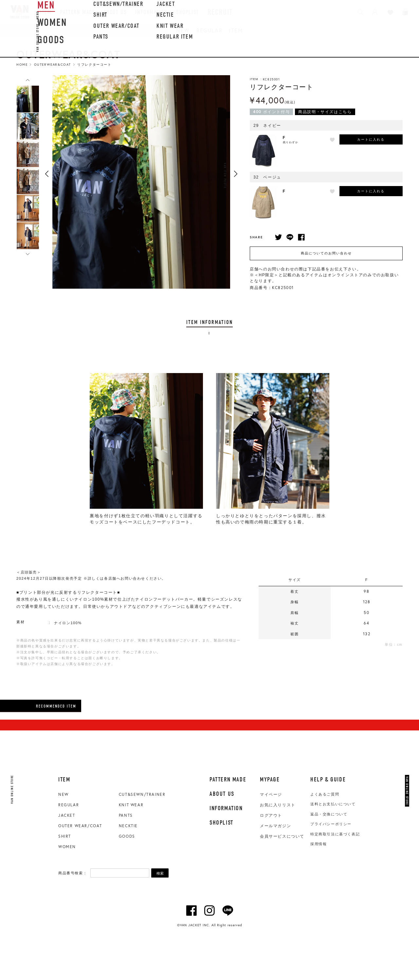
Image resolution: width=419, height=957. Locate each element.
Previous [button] (46, 174)
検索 (160, 873)
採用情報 (318, 844)
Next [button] (235, 174)
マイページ (271, 794)
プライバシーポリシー (331, 824)
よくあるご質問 (324, 794)
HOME (21, 64)
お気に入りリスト (278, 805)
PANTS (126, 815)
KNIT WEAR (131, 804)
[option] (27, 99)
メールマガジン (275, 826)
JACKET (66, 815)
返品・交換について (328, 814)
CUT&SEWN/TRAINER (142, 794)
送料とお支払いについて (333, 804)
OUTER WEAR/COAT (80, 825)
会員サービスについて (282, 836)
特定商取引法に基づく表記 (335, 834)
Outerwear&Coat (52, 64)
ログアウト (271, 815)
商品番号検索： (72, 873)
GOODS (127, 836)
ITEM (236, 30)
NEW (183, 30)
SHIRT (64, 836)
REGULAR (209, 30)
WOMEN (67, 846)
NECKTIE (128, 825)
